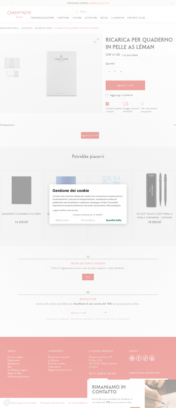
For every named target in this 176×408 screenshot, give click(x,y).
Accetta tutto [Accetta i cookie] (114, 220)
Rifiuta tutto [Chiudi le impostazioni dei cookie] (62, 220)
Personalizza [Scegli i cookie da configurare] (88, 220)
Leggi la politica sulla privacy (65, 210)
